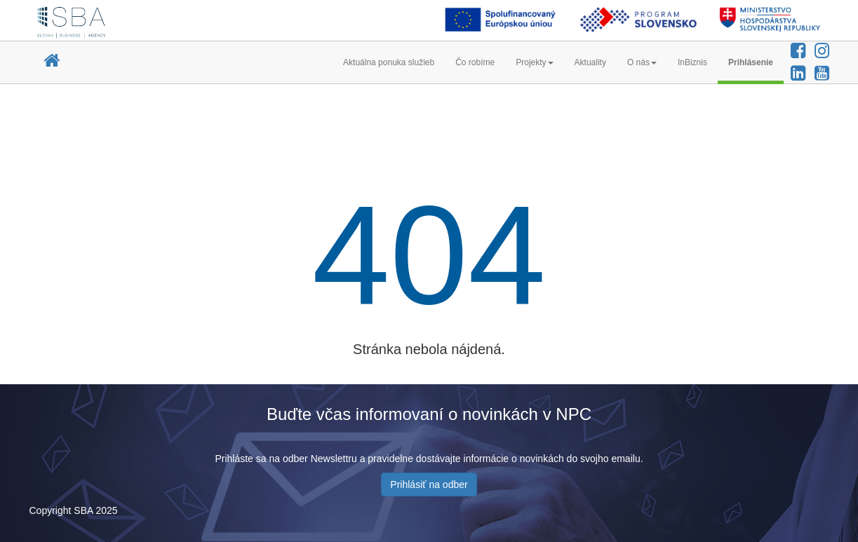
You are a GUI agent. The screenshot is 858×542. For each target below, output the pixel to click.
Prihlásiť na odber (428, 484)
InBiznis (692, 62)
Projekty (534, 62)
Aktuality (590, 62)
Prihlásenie (750, 62)
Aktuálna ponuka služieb (388, 62)
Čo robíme (475, 62)
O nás (642, 62)
